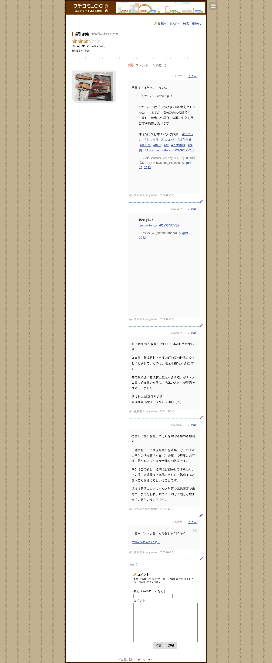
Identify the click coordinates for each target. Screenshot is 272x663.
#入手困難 (178, 145)
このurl (192, 76)
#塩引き (145, 145)
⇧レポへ (175, 23)
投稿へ (160, 23)
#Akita (149, 150)
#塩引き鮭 (185, 139)
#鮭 (166, 145)
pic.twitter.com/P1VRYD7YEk (159, 225)
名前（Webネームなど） (150, 591)
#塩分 (157, 145)
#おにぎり (151, 139)
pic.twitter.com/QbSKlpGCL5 (175, 150)
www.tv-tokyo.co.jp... (146, 542)
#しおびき (168, 139)
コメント (139, 600)
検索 (186, 23)
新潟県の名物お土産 (104, 34)
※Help (196, 23)
